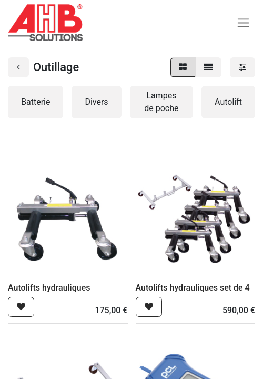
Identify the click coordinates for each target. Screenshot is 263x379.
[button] (21, 307)
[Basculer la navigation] (243, 23)
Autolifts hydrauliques (49, 288)
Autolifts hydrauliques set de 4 (193, 288)
